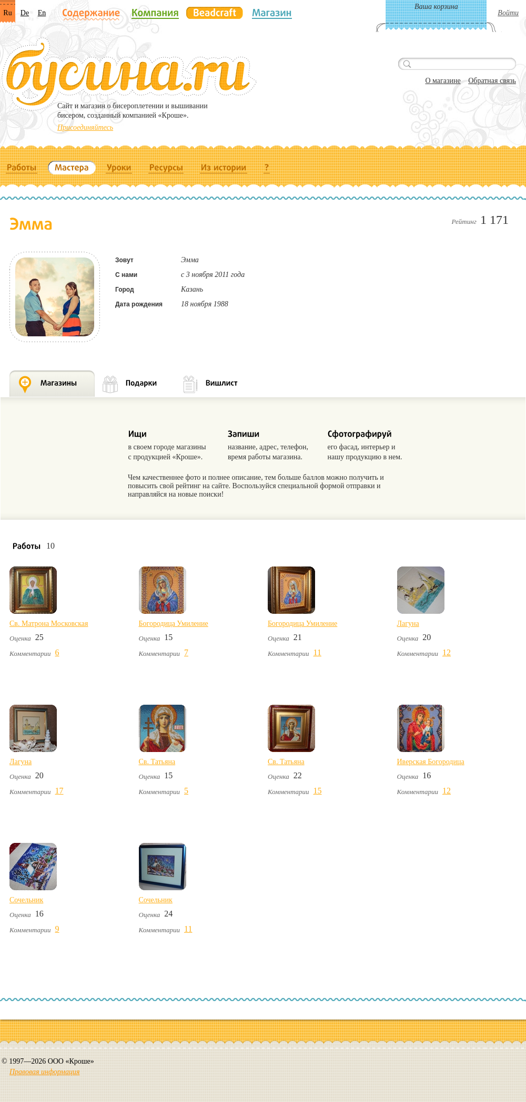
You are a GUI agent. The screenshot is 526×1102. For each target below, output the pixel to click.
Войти (508, 13)
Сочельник (26, 900)
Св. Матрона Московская (48, 623)
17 (59, 790)
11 (317, 652)
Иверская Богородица (430, 762)
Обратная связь (492, 81)
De (25, 13)
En (42, 13)
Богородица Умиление (173, 623)
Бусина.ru (129, 74)
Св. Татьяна (157, 762)
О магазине (442, 81)
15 (317, 790)
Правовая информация (44, 1072)
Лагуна (408, 623)
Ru (7, 13)
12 (446, 652)
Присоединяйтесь (85, 127)
